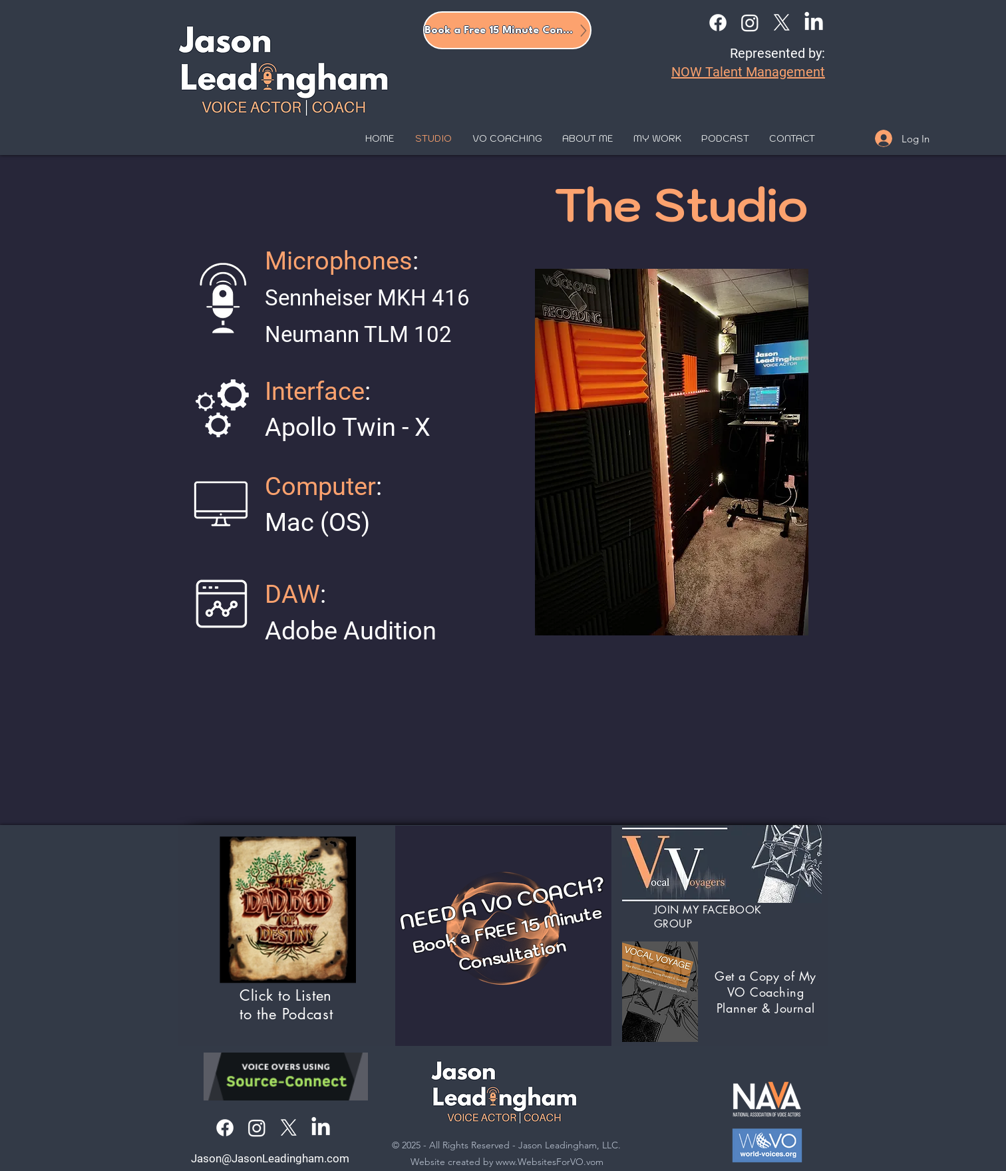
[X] (781, 22)
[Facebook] (718, 22)
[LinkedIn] (813, 22)
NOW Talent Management (748, 72)
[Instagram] (750, 22)
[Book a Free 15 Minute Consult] (507, 30)
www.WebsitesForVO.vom (549, 1162)
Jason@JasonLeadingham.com (270, 1158)
